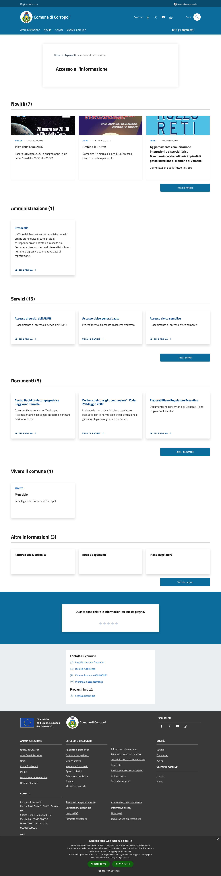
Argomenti (70, 55)
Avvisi (85, 140)
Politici (23, 772)
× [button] (217, 839)
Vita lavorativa (73, 761)
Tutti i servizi (185, 357)
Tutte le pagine (185, 582)
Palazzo (19, 488)
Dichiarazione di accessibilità (126, 819)
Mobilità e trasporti (76, 786)
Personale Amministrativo (33, 777)
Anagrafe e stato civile (77, 750)
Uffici (23, 761)
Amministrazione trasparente (126, 802)
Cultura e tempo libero (77, 755)
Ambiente (116, 765)
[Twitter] (154, 17)
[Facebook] (147, 17)
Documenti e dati (29, 783)
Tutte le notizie (185, 187)
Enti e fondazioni (29, 766)
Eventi (160, 781)
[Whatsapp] (170, 17)
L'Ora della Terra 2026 (29, 146)
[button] (110, 870)
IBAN (23, 823)
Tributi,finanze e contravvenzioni (128, 759)
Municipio (21, 494)
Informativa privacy (121, 808)
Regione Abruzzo (29, 4)
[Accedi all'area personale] (185, 4)
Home (57, 55)
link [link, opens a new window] (128, 857)
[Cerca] (197, 17)
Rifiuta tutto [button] (123, 864)
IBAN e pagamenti (94, 554)
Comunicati (162, 755)
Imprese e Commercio (77, 766)
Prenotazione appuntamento (80, 802)
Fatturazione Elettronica (30, 554)
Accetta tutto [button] (98, 864)
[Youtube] (162, 17)
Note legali (116, 813)
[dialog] (110, 856)
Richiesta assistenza (76, 819)
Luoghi (160, 776)
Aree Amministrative (31, 755)
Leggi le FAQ (72, 813)
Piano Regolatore (161, 554)
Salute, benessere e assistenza (127, 770)
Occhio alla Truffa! (94, 146)
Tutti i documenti (185, 452)
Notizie (18, 140)
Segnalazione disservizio (78, 808)
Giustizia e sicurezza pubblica (126, 754)
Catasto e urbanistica (77, 776)
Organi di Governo (29, 750)
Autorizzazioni (118, 776)
